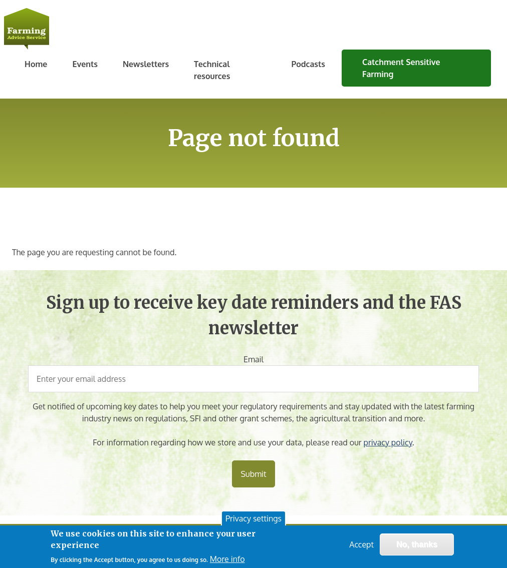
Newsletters (146, 64)
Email (253, 359)
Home (36, 64)
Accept (361, 545)
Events (85, 64)
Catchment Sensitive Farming (401, 68)
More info (227, 559)
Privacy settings (253, 519)
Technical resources (212, 70)
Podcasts (308, 64)
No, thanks (416, 544)
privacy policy (388, 442)
